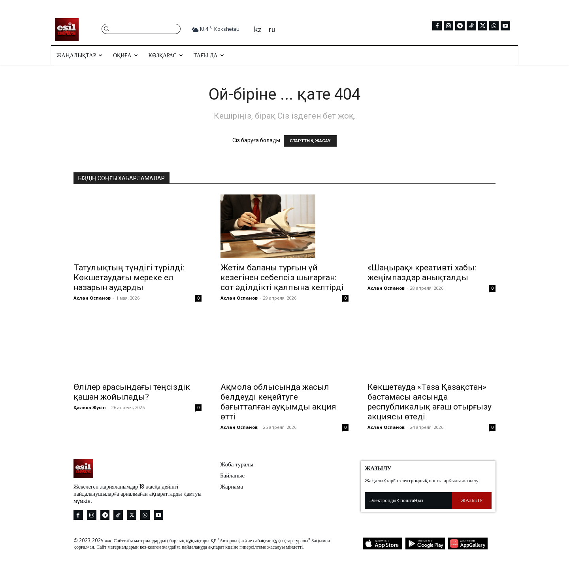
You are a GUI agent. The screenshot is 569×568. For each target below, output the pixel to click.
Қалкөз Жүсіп (89, 407)
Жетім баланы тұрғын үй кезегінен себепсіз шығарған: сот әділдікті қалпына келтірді (282, 277)
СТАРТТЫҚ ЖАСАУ (310, 140)
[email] (408, 500)
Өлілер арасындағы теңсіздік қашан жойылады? (131, 392)
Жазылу (472, 500)
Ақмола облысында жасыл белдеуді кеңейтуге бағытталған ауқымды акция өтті (278, 401)
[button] (141, 28)
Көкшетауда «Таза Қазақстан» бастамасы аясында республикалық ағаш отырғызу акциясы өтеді (429, 401)
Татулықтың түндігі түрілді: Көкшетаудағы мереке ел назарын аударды (128, 277)
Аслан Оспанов (92, 298)
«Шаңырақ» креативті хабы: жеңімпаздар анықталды (421, 272)
